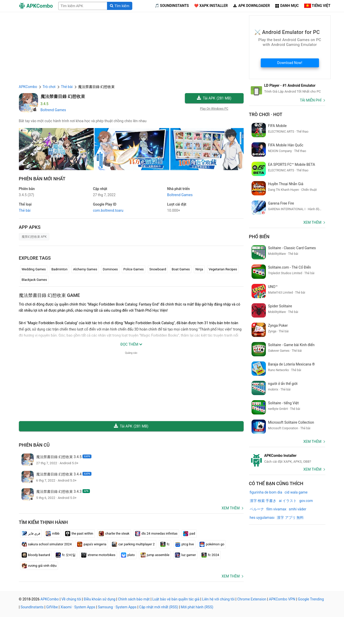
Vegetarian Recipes (223, 269)
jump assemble (154, 555)
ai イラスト (288, 501)
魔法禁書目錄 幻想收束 (63, 96)
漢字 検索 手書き (263, 501)
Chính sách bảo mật (134, 599)
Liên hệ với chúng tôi (218, 599)
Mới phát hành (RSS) (197, 607)
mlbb (53, 533)
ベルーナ (257, 509)
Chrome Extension (251, 599)
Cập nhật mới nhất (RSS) (158, 607)
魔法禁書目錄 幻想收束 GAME (49, 295)
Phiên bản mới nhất (42, 178)
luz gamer (185, 555)
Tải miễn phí (310, 100)
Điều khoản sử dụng (99, 599)
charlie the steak (114, 533)
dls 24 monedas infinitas (156, 533)
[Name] (82, 6)
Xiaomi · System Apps (78, 607)
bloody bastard (36, 555)
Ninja (199, 269)
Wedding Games (34, 269)
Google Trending (311, 599)
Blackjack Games (34, 280)
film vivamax (276, 509)
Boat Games (181, 269)
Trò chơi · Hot (265, 114)
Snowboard (157, 269)
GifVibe (52, 607)
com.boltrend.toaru (108, 210)
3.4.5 (26, 195)
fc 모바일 (66, 555)
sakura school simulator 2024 (47, 544)
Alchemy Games (85, 269)
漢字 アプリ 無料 (290, 517)
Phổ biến (259, 236)
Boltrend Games (53, 110)
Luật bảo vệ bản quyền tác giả (175, 599)
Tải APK (214, 98)
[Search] (119, 6)
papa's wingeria (91, 544)
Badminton (59, 269)
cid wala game (295, 492)
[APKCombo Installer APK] (287, 458)
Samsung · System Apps (117, 607)
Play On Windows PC (214, 108)
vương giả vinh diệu (39, 565)
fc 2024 (210, 555)
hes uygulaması (262, 517)
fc (165, 544)
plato (128, 555)
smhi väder (297, 509)
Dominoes (110, 269)
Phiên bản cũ (34, 445)
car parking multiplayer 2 (133, 544)
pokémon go (211, 544)
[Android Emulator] (287, 88)
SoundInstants (31, 607)
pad (189, 533)
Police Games (133, 269)
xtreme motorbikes (98, 555)
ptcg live (184, 544)
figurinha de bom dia (266, 492)
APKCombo (28, 87)
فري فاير (31, 533)
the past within (79, 533)
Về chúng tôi (71, 599)
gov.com (306, 501)
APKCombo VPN (282, 599)
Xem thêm (231, 508)
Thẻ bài (25, 210)
